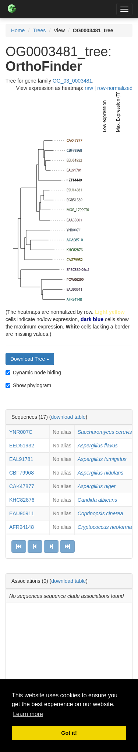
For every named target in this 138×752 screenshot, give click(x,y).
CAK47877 (21, 486)
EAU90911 (21, 513)
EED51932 (21, 445)
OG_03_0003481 (72, 81)
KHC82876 (22, 500)
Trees (39, 30)
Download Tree (29, 359)
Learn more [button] (28, 714)
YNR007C (20, 432)
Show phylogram (28, 385)
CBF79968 (21, 473)
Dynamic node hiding (33, 372)
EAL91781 (21, 459)
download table (68, 417)
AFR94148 (21, 527)
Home (18, 30)
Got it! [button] (69, 733)
